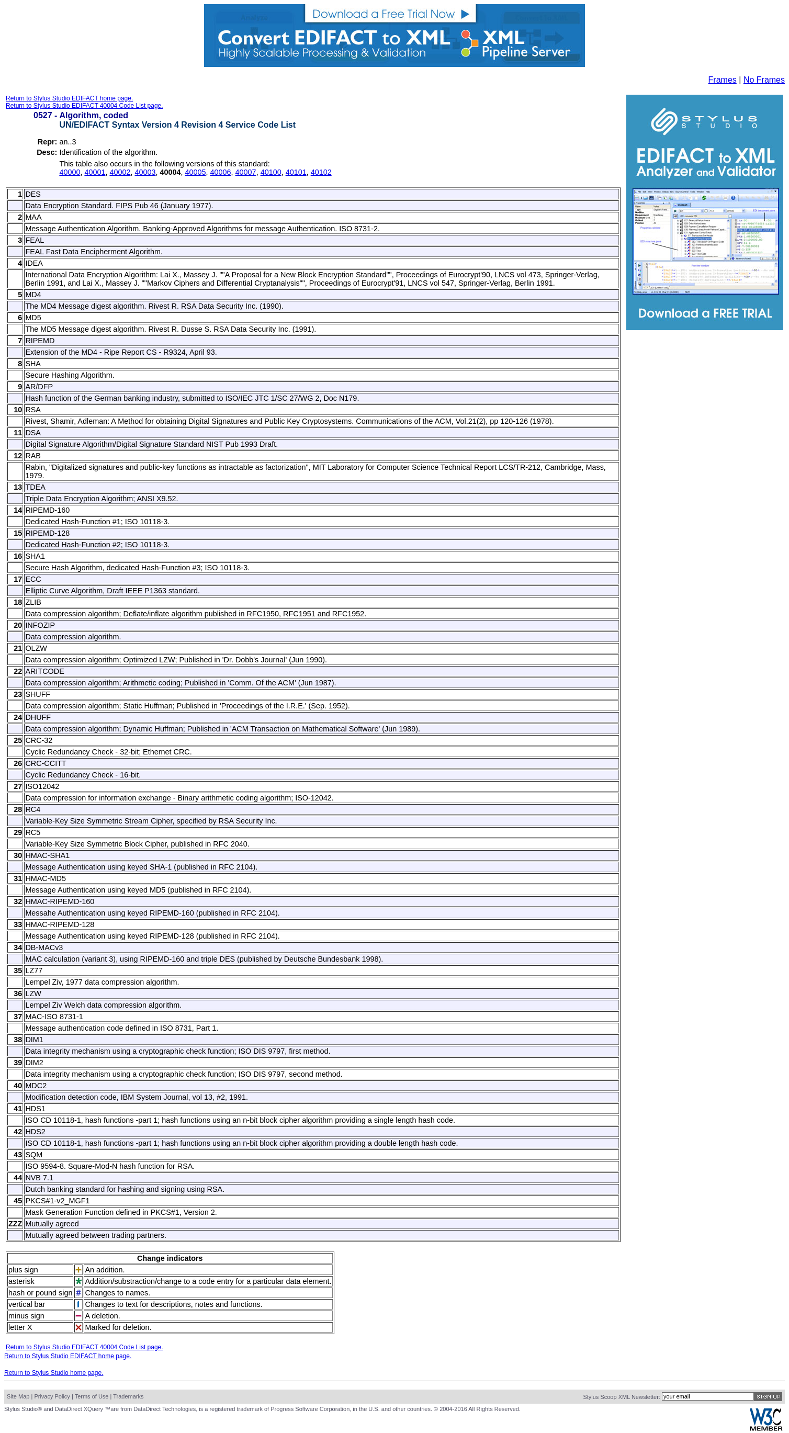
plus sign (23, 1270)
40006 (220, 172)
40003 (144, 172)
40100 (271, 172)
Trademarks (128, 1396)
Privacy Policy (52, 1396)
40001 (94, 172)
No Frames (764, 79)
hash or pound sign (40, 1293)
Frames (722, 79)
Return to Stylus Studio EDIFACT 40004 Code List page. (84, 105)
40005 (195, 172)
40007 (245, 172)
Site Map (18, 1396)
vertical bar (26, 1304)
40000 (69, 172)
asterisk (21, 1281)
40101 (296, 172)
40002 (119, 172)
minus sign (26, 1316)
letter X (20, 1327)
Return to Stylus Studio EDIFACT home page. (69, 98)
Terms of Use (92, 1396)
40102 (321, 172)
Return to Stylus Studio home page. (53, 1372)
